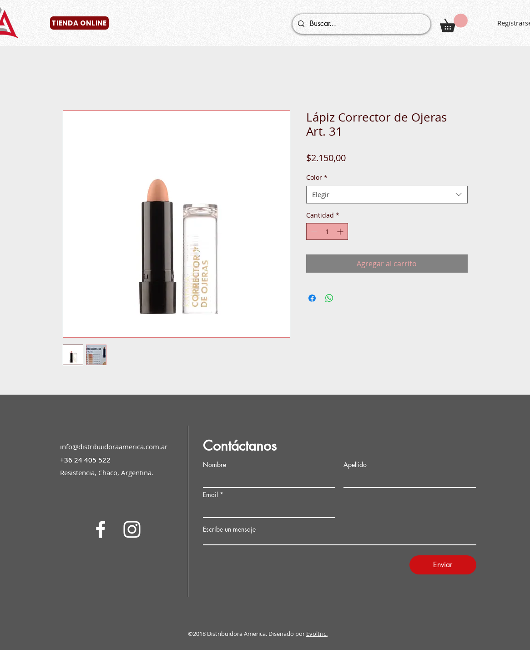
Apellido (355, 465)
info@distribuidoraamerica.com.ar (113, 446)
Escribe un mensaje (229, 529)
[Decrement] (313, 231)
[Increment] (341, 231)
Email (210, 495)
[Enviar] (442, 564)
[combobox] (387, 194)
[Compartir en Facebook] (312, 298)
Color (317, 177)
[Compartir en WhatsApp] (329, 298)
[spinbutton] (327, 231)
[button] (454, 23)
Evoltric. (317, 634)
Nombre (214, 465)
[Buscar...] (360, 24)
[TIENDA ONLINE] (79, 23)
